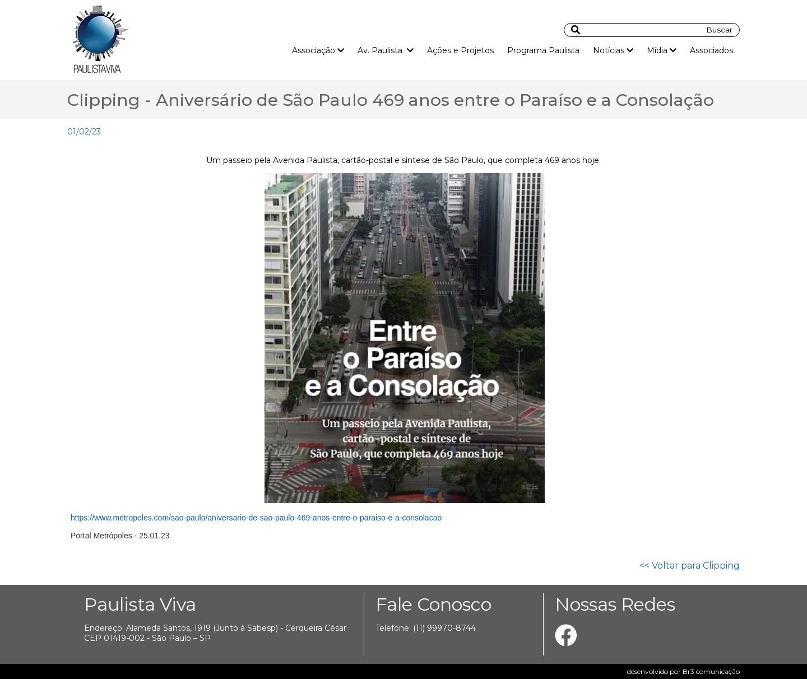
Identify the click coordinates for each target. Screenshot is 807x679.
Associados (711, 50)
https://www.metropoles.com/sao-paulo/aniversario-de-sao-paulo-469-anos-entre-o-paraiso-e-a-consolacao (256, 517)
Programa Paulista (543, 50)
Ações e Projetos (460, 50)
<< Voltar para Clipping (689, 565)
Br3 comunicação (711, 671)
